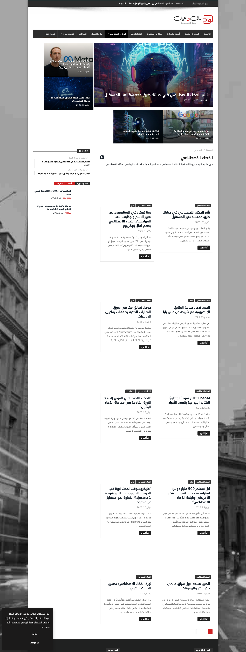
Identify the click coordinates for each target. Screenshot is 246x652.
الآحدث (70, 151)
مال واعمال (96, 629)
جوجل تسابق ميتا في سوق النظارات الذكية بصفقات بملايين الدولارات (93, 99)
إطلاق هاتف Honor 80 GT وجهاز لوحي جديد (173, 624)
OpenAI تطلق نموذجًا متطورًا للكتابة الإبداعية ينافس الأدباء (54, 101)
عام (132, 173)
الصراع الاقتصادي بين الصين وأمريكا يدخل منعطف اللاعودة (144, 3)
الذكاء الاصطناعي (203, 173)
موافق (39, 642)
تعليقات (59, 151)
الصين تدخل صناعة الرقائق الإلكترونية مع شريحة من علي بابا (54, 64)
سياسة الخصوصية (58, 648)
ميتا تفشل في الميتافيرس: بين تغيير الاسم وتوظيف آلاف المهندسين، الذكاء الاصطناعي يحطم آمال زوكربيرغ (92, 63)
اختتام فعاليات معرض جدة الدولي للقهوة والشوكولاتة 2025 (72, 624)
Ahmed (67, 181)
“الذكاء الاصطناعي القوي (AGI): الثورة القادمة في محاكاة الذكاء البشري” (127, 370)
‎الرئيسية (210, 118)
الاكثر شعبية (82, 151)
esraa (203, 105)
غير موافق (17, 642)
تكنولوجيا (130, 359)
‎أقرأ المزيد (204, 215)
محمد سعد (67, 166)
